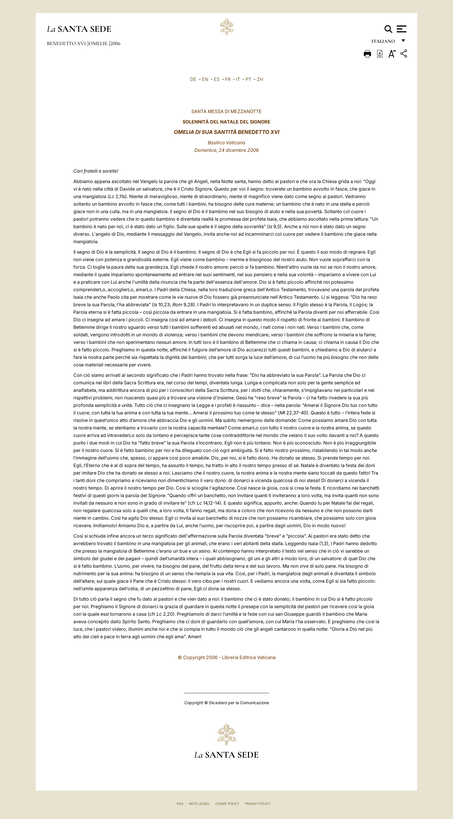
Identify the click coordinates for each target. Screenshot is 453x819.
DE (193, 79)
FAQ (180, 804)
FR (228, 79)
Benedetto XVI (67, 43)
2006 (115, 43)
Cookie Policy (227, 804)
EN (205, 79)
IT (238, 79)
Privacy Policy (258, 804)
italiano (384, 42)
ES (217, 79)
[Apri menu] (400, 29)
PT (248, 79)
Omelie (99, 43)
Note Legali (199, 804)
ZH (260, 79)
